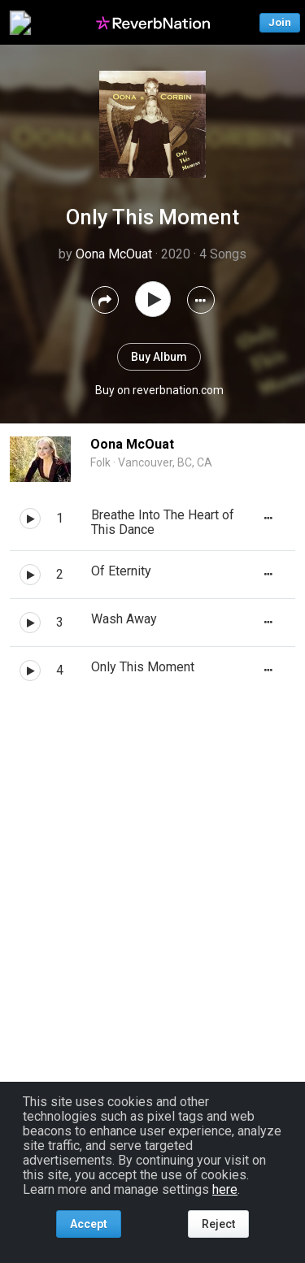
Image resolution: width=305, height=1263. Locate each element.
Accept (88, 1223)
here (224, 1189)
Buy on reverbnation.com (159, 390)
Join (279, 22)
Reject (218, 1223)
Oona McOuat (114, 254)
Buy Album (159, 356)
